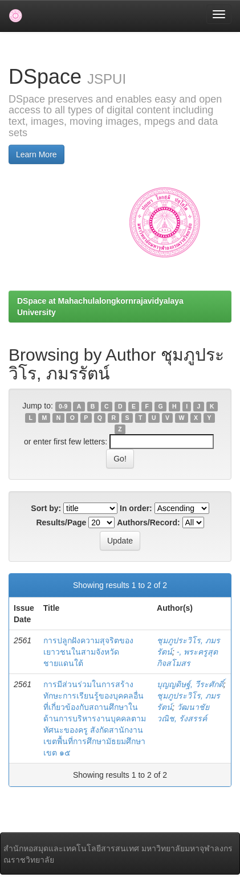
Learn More (36, 154)
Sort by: (46, 508)
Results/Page (61, 522)
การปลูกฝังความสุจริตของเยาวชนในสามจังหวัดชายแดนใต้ (88, 652)
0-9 (63, 406)
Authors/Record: (148, 522)
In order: (136, 508)
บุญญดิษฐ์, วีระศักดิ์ (190, 684)
